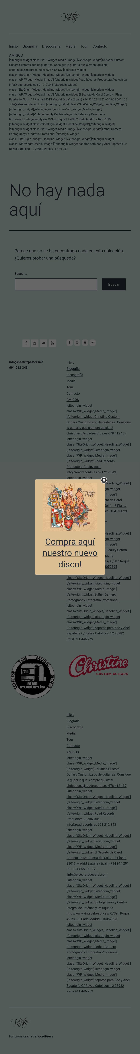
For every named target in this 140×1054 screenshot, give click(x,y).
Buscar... (20, 274)
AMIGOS (70, 102)
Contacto (99, 46)
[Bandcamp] (43, 343)
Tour (84, 46)
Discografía (51, 46)
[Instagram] (34, 343)
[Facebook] (26, 343)
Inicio (13, 46)
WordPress (45, 1036)
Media (70, 46)
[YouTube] (52, 343)
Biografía (30, 46)
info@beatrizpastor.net (26, 362)
